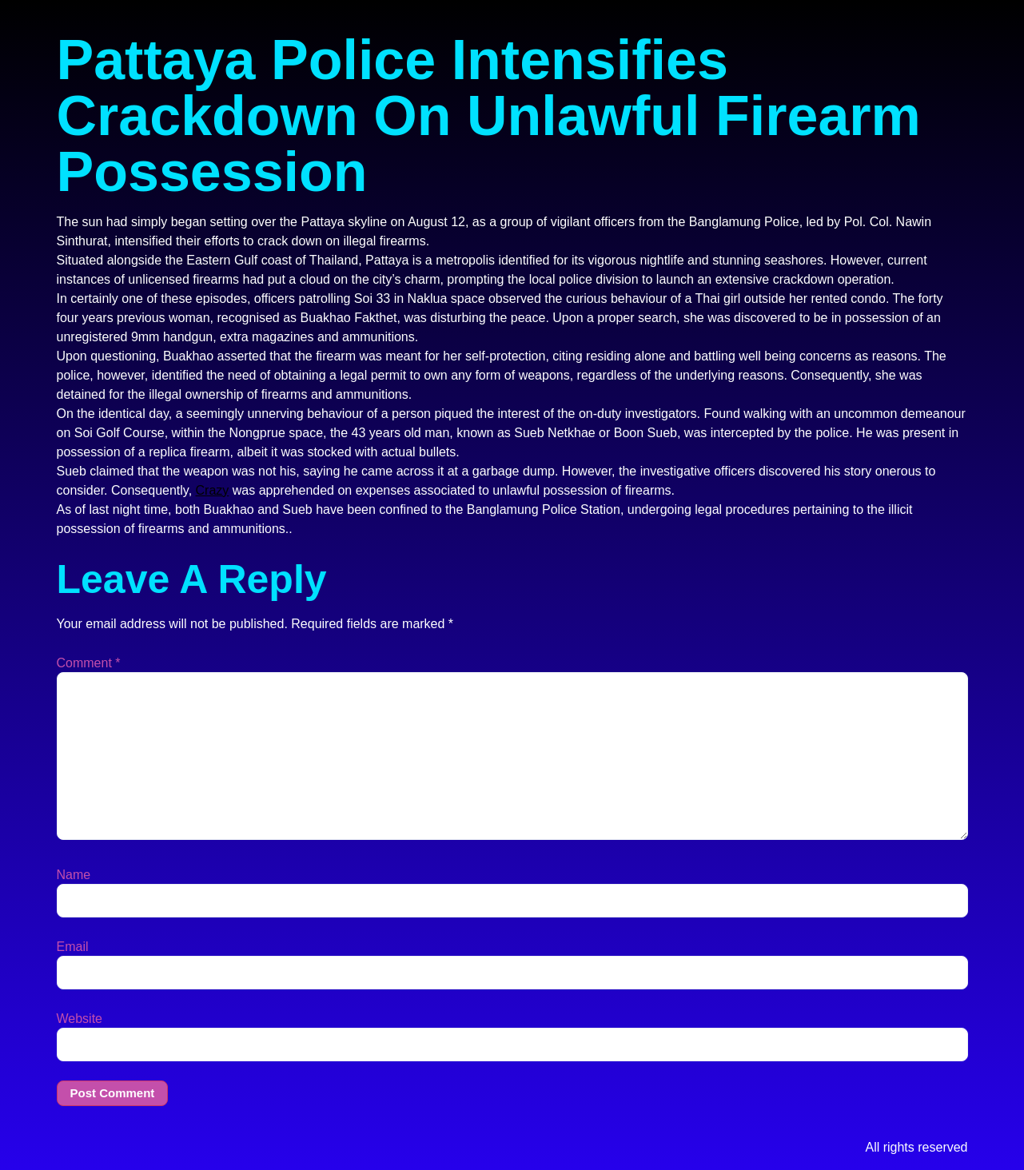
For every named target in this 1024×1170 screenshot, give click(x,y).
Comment (89, 663)
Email (73, 947)
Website (80, 1019)
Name (74, 875)
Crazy (212, 490)
